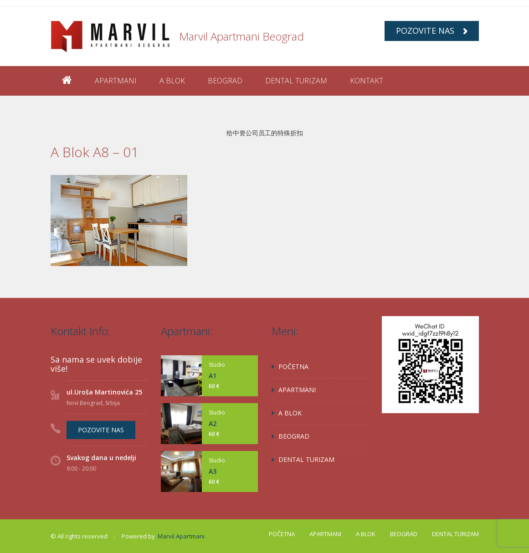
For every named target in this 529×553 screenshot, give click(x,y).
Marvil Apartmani (181, 536)
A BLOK (172, 81)
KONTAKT (366, 81)
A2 (212, 423)
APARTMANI (116, 81)
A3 (212, 471)
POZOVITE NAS (431, 30)
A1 (212, 375)
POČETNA (293, 366)
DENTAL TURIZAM (296, 81)
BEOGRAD (225, 81)
